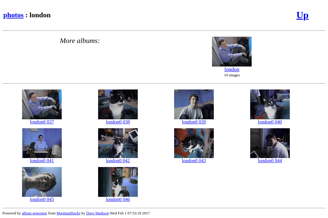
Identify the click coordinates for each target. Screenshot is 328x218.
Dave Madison (97, 213)
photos (13, 15)
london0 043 (194, 158)
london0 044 (270, 158)
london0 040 (270, 119)
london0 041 (42, 158)
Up (302, 15)
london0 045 (42, 197)
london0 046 (118, 197)
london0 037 (42, 119)
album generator (34, 213)
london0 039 (194, 119)
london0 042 (118, 158)
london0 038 (118, 119)
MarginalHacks (69, 213)
